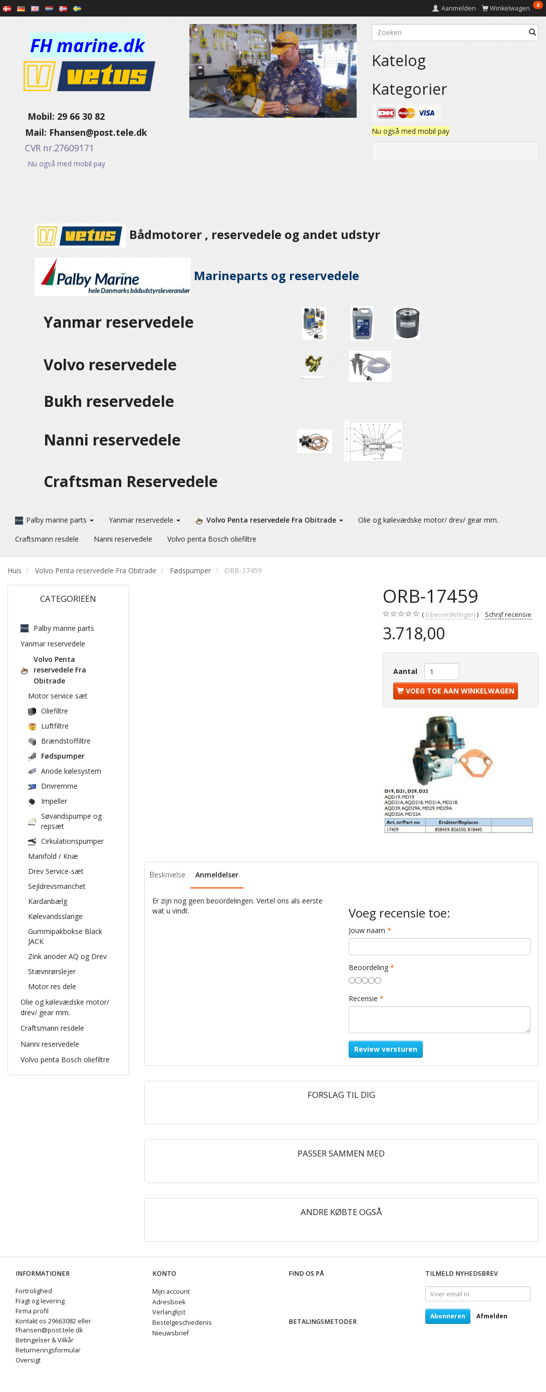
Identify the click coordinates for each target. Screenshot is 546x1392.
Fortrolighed (34, 1290)
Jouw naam (367, 930)
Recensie (363, 998)
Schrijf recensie (508, 614)
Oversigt (28, 1359)
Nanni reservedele (114, 439)
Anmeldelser (216, 874)
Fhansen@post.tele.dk (98, 132)
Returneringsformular (48, 1349)
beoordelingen (450, 614)
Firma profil (32, 1310)
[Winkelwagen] (512, 8)
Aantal (406, 670)
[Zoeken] (532, 33)
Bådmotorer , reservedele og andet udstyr (194, 234)
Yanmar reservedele (119, 322)
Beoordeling (368, 967)
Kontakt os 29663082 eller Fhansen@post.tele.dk (53, 1325)
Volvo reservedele (114, 364)
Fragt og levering (40, 1300)
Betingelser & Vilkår (45, 1339)
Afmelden (491, 1315)
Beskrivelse (167, 874)
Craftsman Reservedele (131, 481)
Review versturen (385, 1048)
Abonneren (447, 1315)
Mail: (28, 132)
